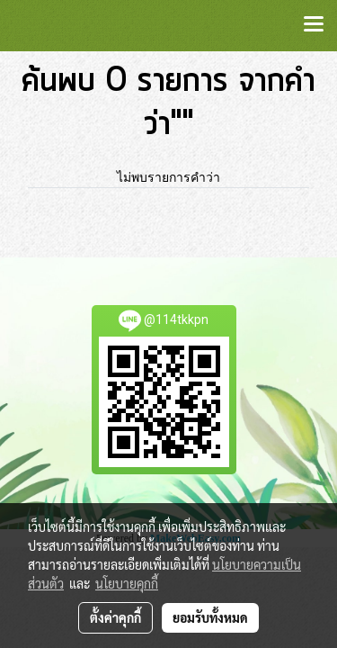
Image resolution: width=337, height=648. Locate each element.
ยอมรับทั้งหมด (210, 617)
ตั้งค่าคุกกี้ (115, 617)
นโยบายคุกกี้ (126, 583)
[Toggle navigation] (313, 25)
